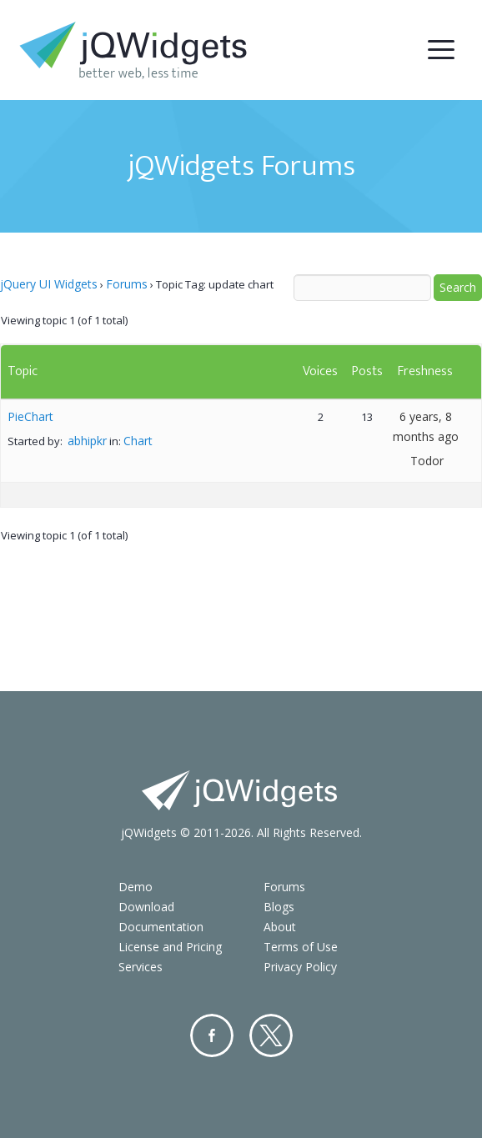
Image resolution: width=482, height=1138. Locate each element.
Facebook (211, 1035)
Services (140, 967)
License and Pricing (170, 947)
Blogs (279, 907)
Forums (127, 284)
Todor (427, 461)
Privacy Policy (300, 967)
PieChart (30, 416)
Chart (138, 441)
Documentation (160, 927)
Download (146, 907)
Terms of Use (301, 947)
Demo (135, 887)
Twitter (271, 1035)
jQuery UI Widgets (49, 284)
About (280, 927)
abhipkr (87, 441)
